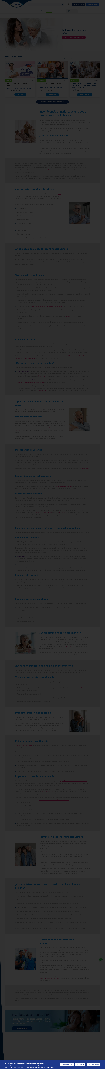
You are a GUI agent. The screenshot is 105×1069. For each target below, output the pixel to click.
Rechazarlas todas (80, 1064)
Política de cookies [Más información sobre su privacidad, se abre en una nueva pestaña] (50, 1067)
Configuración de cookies (67, 1064)
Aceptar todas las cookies (94, 1064)
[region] (52, 1064)
